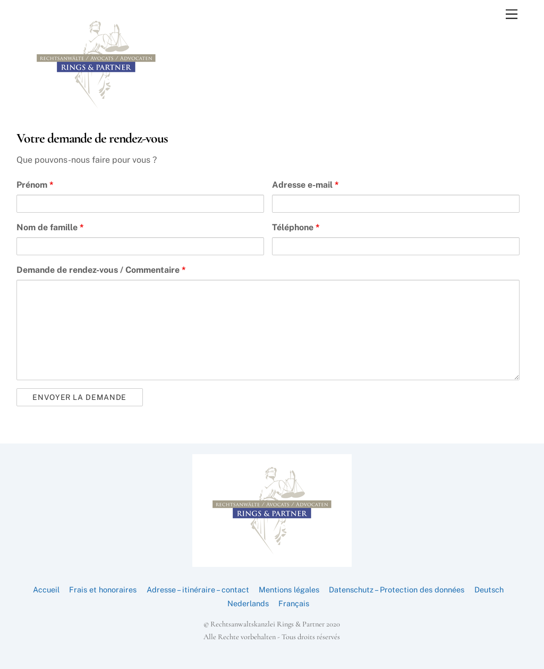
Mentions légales (289, 589)
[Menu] (511, 14)
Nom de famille (50, 227)
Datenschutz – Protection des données (396, 589)
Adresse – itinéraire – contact (198, 589)
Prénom (35, 185)
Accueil (46, 589)
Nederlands (248, 603)
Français (293, 603)
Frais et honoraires (103, 589)
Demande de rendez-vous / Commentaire (101, 270)
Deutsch (489, 589)
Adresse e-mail (305, 185)
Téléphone (296, 227)
